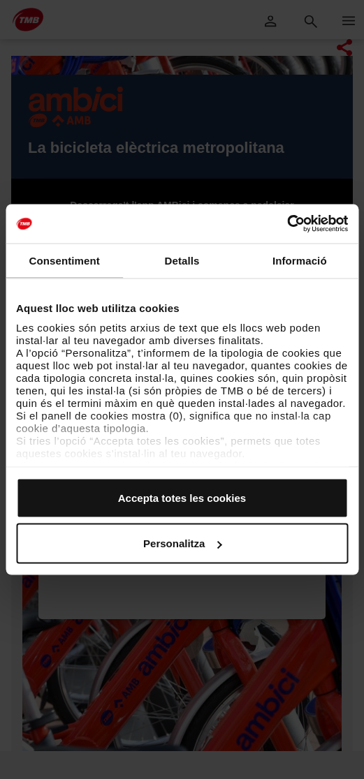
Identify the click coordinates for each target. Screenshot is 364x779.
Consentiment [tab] (64, 260)
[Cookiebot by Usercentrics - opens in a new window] (287, 224)
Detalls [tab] (182, 260)
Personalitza (182, 543)
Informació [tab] (299, 260)
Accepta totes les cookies (182, 497)
